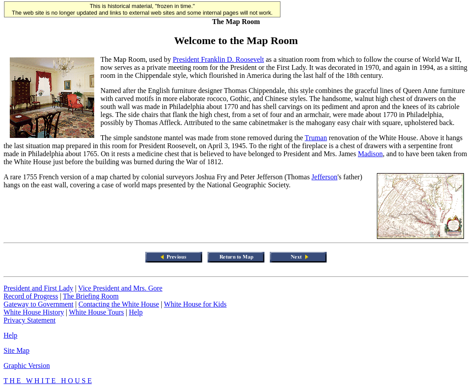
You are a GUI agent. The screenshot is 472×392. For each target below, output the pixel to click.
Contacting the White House (118, 304)
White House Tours (96, 312)
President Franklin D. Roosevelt (218, 59)
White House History (34, 312)
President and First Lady (38, 288)
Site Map (16, 350)
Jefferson (324, 177)
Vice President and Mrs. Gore (120, 288)
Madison (370, 154)
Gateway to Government (38, 304)
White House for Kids (195, 304)
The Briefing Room (91, 296)
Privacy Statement (30, 320)
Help (136, 312)
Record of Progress (31, 296)
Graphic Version (27, 365)
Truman (316, 137)
